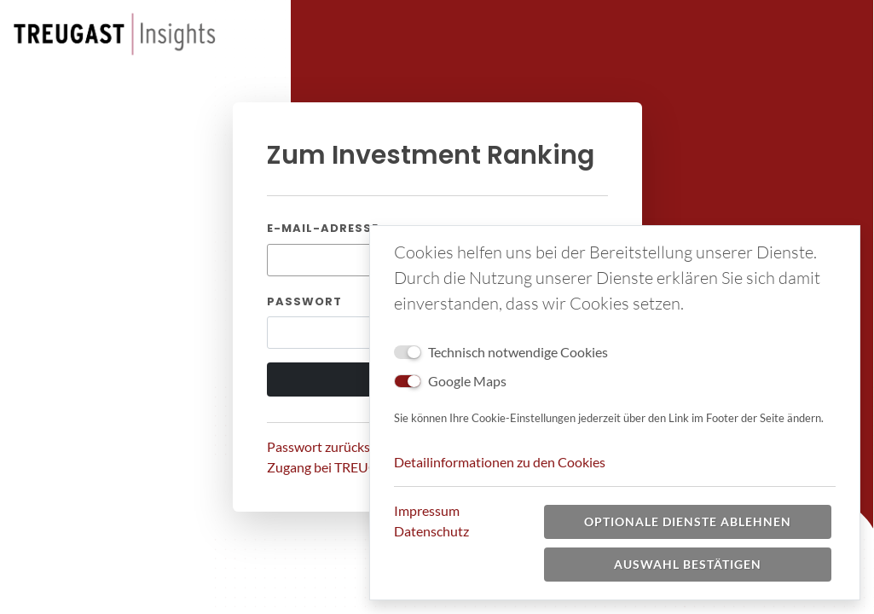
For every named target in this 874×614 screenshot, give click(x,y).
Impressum (427, 510)
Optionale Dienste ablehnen (687, 521)
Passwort (304, 301)
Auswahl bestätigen (687, 564)
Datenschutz (431, 531)
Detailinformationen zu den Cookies (499, 462)
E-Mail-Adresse (323, 228)
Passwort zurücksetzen (334, 446)
